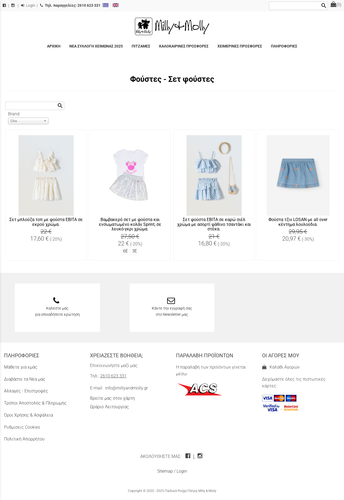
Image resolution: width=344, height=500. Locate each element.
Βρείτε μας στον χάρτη (112, 398)
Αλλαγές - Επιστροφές (26, 391)
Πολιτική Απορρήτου (24, 439)
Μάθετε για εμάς (20, 367)
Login (28, 5)
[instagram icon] (201, 456)
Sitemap (165, 471)
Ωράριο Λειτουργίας (109, 406)
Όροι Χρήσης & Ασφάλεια (28, 415)
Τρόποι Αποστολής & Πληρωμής (35, 403)
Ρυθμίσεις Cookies (22, 427)
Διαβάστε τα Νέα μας (24, 379)
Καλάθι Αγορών (281, 367)
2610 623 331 (113, 375)
